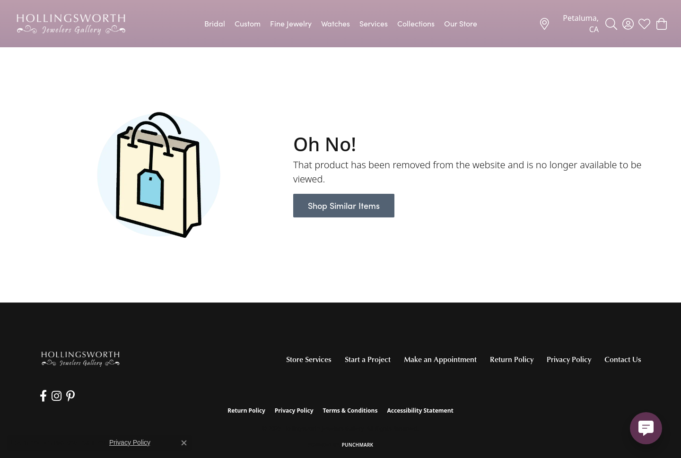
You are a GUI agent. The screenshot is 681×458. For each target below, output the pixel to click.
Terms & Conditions (350, 410)
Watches (335, 23)
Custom (248, 23)
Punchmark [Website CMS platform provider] (358, 444)
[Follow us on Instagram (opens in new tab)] (56, 396)
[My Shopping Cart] (661, 23)
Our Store (460, 23)
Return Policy (511, 359)
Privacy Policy (569, 359)
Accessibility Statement (420, 410)
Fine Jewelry (291, 23)
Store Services (309, 359)
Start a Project (368, 359)
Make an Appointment (440, 359)
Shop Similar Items (344, 205)
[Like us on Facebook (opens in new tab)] (43, 396)
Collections (416, 23)
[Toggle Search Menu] (611, 23)
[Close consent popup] (184, 443)
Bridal (214, 23)
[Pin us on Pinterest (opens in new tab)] (70, 396)
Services (373, 23)
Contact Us (622, 359)
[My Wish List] (644, 23)
